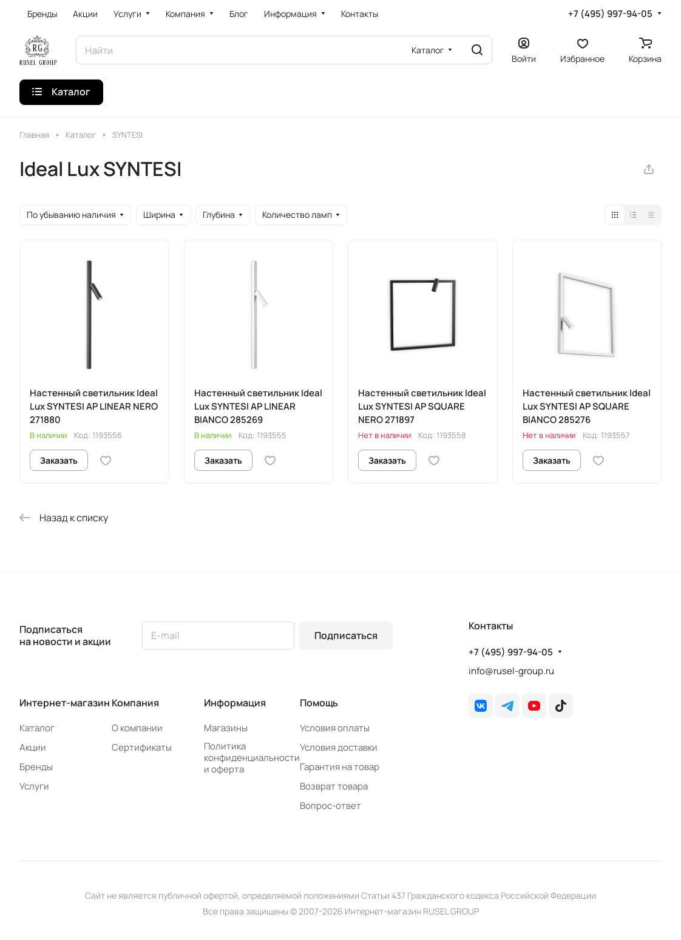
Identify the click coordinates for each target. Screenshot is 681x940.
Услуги (34, 786)
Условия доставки (339, 747)
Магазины (226, 728)
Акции (32, 747)
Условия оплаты (335, 728)
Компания (135, 702)
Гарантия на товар (339, 766)
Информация (235, 702)
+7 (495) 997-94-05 (610, 13)
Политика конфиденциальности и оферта (252, 758)
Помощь (319, 702)
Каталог (37, 728)
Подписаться (346, 635)
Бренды (36, 766)
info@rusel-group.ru (511, 670)
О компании (137, 728)
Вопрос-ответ (330, 805)
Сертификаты (142, 747)
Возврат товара (334, 786)
